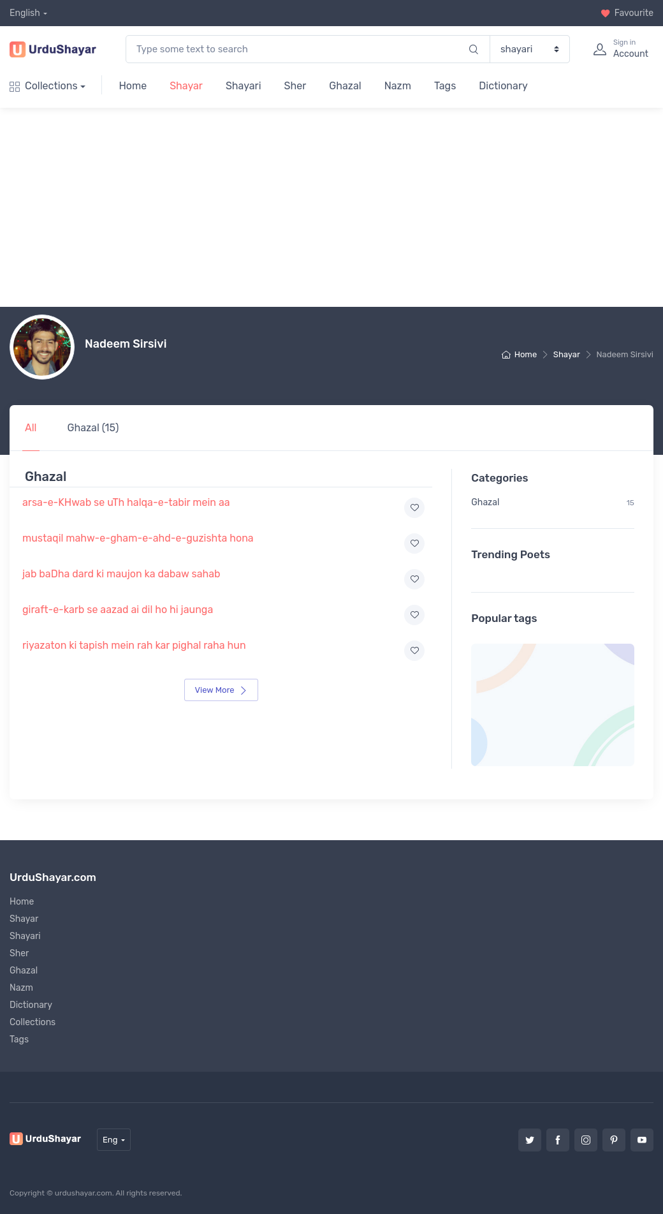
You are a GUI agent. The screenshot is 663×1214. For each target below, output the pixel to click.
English (25, 13)
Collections (44, 86)
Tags (445, 86)
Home (133, 86)
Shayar (186, 86)
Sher (295, 86)
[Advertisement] (336, 207)
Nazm (397, 86)
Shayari (243, 86)
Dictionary (503, 86)
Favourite (627, 13)
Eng (110, 1139)
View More (221, 690)
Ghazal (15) (93, 428)
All (31, 428)
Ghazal (345, 86)
